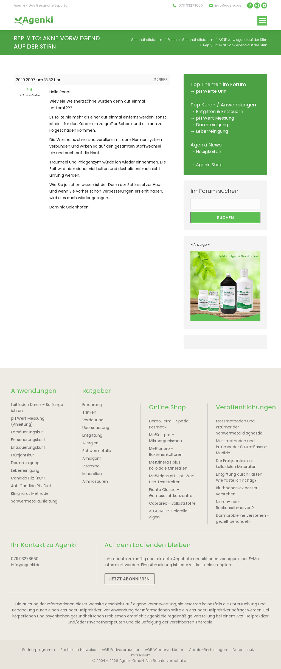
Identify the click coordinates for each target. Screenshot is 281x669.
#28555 (160, 80)
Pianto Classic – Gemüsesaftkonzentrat (171, 492)
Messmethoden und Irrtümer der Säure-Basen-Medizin (241, 447)
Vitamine (91, 466)
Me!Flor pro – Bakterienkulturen (165, 451)
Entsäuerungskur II (28, 439)
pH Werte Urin (211, 91)
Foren (172, 39)
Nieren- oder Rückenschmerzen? (235, 504)
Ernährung (92, 404)
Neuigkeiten (208, 151)
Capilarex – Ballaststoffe (172, 503)
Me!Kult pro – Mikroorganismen (165, 438)
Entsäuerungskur (27, 432)
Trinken (89, 412)
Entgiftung (92, 435)
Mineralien (92, 473)
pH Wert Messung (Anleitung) (27, 421)
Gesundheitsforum (146, 39)
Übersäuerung (95, 427)
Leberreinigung (212, 131)
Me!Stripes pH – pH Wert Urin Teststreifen (172, 479)
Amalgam (91, 458)
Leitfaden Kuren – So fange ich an (37, 407)
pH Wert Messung (215, 118)
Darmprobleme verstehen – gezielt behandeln (242, 518)
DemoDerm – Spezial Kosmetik (169, 424)
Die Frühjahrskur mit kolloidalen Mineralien (236, 463)
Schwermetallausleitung (34, 501)
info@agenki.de (228, 5)
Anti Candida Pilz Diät (31, 486)
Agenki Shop (209, 165)
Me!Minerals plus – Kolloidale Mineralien (168, 465)
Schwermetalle (96, 450)
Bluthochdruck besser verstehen (236, 491)
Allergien (90, 443)
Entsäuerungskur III (28, 447)
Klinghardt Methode (30, 493)
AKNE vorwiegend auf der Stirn (243, 39)
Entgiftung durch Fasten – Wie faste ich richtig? (241, 477)
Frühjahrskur (22, 455)
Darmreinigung (212, 125)
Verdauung (92, 420)
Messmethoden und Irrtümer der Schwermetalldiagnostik (239, 427)
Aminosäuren (95, 481)
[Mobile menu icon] (262, 21)
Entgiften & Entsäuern (219, 111)
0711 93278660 (191, 5)
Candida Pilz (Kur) (28, 478)
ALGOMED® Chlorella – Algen (170, 514)
